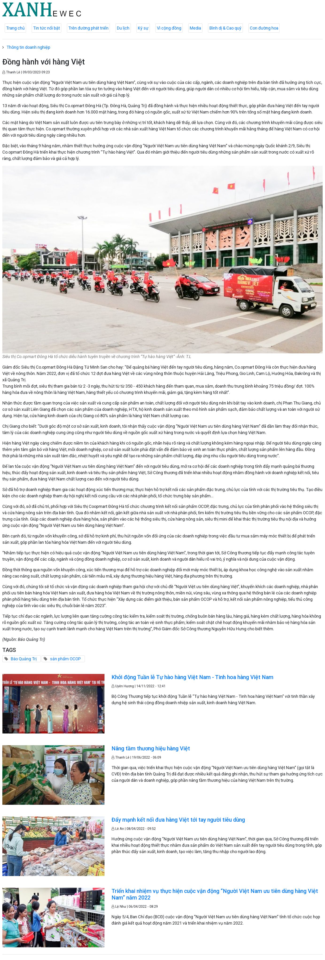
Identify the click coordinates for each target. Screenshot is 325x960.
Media (195, 28)
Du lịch (123, 28)
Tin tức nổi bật (46, 28)
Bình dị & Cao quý (225, 28)
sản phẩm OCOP (65, 658)
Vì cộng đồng (169, 28)
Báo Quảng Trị (24, 658)
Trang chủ (15, 28)
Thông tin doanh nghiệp (28, 47)
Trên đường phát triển (88, 28)
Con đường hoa (264, 28)
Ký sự (143, 28)
